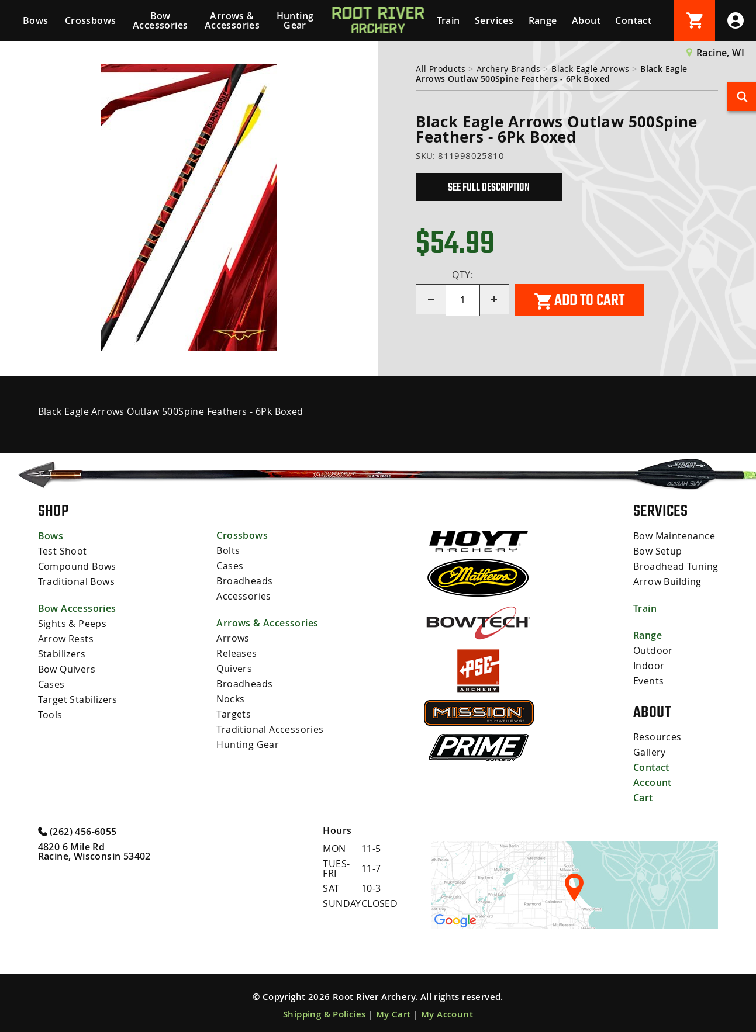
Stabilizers (61, 654)
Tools (50, 714)
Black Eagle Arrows (590, 68)
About (586, 20)
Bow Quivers (66, 669)
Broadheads (244, 581)
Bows (36, 20)
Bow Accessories (160, 20)
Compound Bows (77, 566)
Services (494, 20)
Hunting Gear (295, 20)
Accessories (243, 596)
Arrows (232, 638)
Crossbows (90, 20)
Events (648, 680)
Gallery (649, 752)
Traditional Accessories (269, 729)
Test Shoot (62, 551)
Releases (236, 653)
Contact (633, 20)
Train (448, 20)
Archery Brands (509, 68)
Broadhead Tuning (675, 566)
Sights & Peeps (72, 623)
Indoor (648, 665)
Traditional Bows (76, 581)
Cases (51, 684)
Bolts (228, 550)
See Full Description (489, 187)
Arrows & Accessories (232, 20)
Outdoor (653, 650)
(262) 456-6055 (77, 831)
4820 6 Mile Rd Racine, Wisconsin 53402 (94, 851)
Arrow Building (667, 581)
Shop (53, 511)
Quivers (234, 668)
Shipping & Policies (324, 1014)
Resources (657, 737)
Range (543, 20)
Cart (643, 797)
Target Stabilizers (78, 699)
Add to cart (579, 300)
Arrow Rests (66, 638)
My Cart (393, 1014)
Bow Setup (657, 551)
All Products (440, 68)
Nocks (230, 699)
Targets (233, 714)
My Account (447, 1014)
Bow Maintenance (674, 536)
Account (652, 782)
